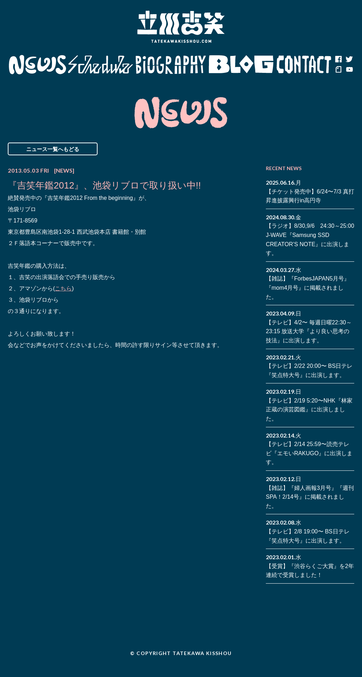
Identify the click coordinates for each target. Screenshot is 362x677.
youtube (349, 70)
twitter (349, 59)
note (338, 70)
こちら (63, 288)
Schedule (100, 64)
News (37, 64)
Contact (304, 64)
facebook (338, 59)
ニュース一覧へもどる (52, 149)
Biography (170, 64)
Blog (241, 64)
